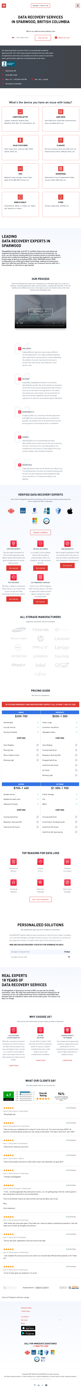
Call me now (43, 38)
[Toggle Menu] (78, 6)
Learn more (13, 1065)
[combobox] (13, 38)
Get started (13, 568)
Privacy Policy (34, 1379)
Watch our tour (62, 37)
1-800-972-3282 (69, 704)
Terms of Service (45, 1379)
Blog (23, 1323)
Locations (25, 1316)
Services (40, 1320)
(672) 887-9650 (11, 75)
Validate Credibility (40, 532)
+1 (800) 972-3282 (40, 5)
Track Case (25, 1311)
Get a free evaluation (40, 899)
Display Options (28, 1287)
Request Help (26, 1308)
